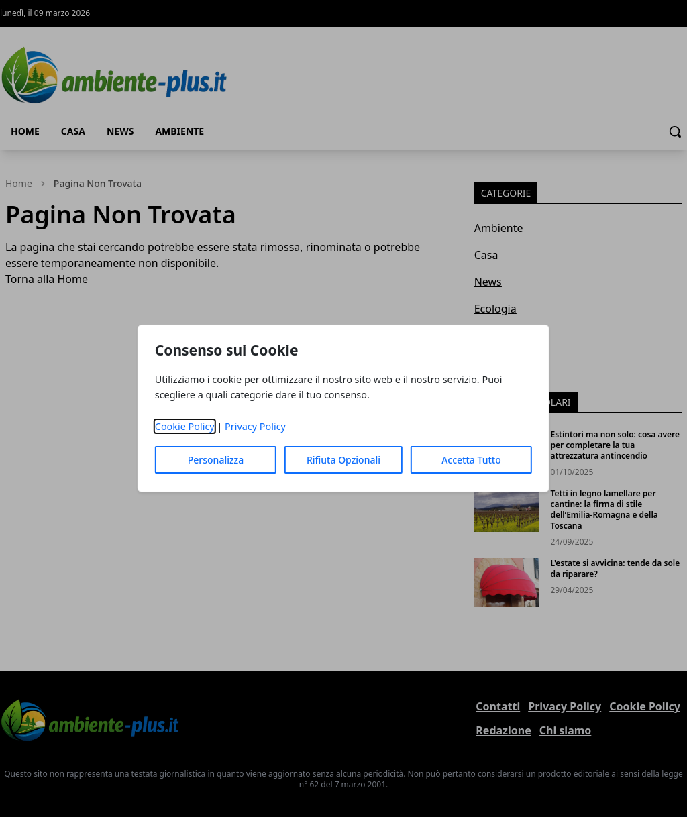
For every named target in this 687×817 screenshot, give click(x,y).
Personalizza (216, 459)
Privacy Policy (255, 426)
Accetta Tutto (471, 459)
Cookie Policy (185, 426)
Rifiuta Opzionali (343, 459)
